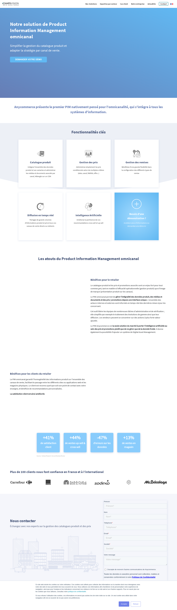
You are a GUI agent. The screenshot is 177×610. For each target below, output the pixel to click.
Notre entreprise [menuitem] (138, 4)
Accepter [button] (124, 604)
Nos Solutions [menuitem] (91, 4)
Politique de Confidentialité (110, 578)
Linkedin (65, 567)
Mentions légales (9, 573)
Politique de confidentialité (25, 573)
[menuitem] (163, 4)
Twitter (64, 570)
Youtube (64, 573)
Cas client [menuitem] (124, 4)
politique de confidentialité (77, 592)
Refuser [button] (135, 604)
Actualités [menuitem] (152, 4)
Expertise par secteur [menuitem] (108, 4)
